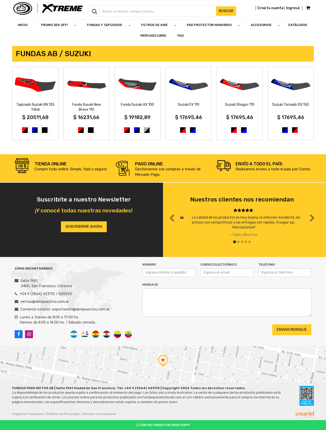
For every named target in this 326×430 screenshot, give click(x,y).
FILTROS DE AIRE (154, 25)
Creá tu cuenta (270, 8)
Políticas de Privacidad (63, 414)
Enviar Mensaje (292, 330)
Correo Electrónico (218, 264)
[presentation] (172, 329)
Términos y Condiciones (99, 414)
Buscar (226, 11)
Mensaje (150, 284)
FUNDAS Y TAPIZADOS (104, 25)
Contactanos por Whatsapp (163, 425)
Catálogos (297, 25)
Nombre (149, 264)
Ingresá (292, 8)
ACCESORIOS (261, 25)
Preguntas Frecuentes (28, 414)
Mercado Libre (153, 35)
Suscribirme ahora (83, 227)
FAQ (180, 35)
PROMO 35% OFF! (54, 25)
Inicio (22, 25)
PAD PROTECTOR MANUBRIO (209, 25)
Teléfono (266, 264)
